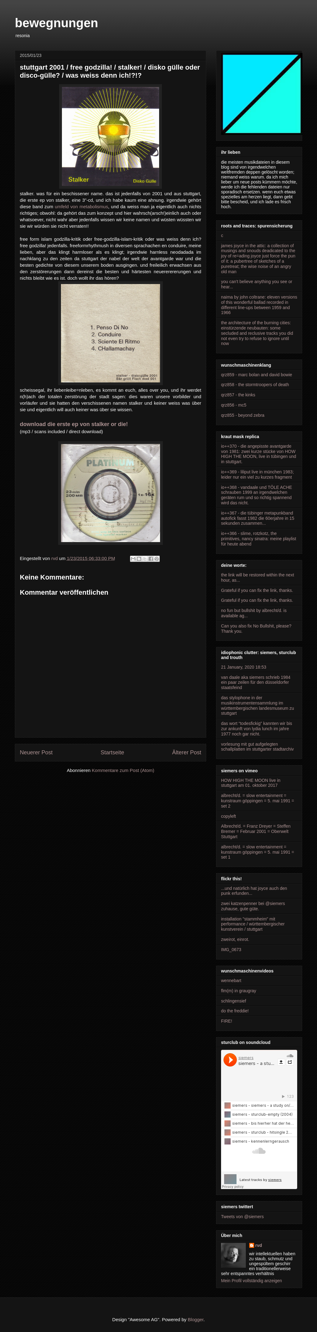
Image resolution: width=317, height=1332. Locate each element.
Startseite (112, 752)
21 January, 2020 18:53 (243, 667)
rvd (258, 1245)
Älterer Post (186, 752)
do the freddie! (235, 1010)
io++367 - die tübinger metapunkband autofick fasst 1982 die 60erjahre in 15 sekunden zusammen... (257, 518)
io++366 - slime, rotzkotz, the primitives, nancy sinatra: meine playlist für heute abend (258, 538)
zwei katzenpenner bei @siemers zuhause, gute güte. (253, 906)
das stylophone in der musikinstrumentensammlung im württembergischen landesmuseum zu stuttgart (257, 705)
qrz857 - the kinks (238, 394)
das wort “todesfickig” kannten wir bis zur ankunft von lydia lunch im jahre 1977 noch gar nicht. (256, 728)
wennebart (231, 980)
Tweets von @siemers (242, 1216)
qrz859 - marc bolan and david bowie (256, 374)
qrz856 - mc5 (233, 405)
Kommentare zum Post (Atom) (123, 770)
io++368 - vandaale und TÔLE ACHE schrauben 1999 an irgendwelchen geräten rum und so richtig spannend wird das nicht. (256, 495)
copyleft (228, 816)
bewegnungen (56, 23)
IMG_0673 (231, 949)
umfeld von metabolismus (81, 206)
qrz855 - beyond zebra (242, 415)
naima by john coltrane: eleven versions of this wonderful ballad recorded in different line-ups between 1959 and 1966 (259, 305)
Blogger (195, 1319)
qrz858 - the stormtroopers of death (255, 384)
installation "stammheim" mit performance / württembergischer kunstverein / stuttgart (252, 924)
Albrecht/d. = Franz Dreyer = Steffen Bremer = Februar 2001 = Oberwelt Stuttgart (256, 831)
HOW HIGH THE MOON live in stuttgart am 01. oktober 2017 (250, 783)
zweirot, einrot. (235, 939)
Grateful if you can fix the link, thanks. (257, 590)
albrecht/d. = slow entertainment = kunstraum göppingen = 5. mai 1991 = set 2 (257, 800)
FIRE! (226, 1021)
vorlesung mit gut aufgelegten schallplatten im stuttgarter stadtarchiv (257, 747)
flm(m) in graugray (238, 990)
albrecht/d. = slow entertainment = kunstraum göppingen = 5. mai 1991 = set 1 (257, 852)
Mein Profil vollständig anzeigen (251, 1280)
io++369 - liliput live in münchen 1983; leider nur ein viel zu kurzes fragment (257, 474)
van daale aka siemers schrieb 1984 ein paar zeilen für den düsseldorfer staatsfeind (255, 682)
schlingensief (233, 1000)
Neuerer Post (36, 752)
